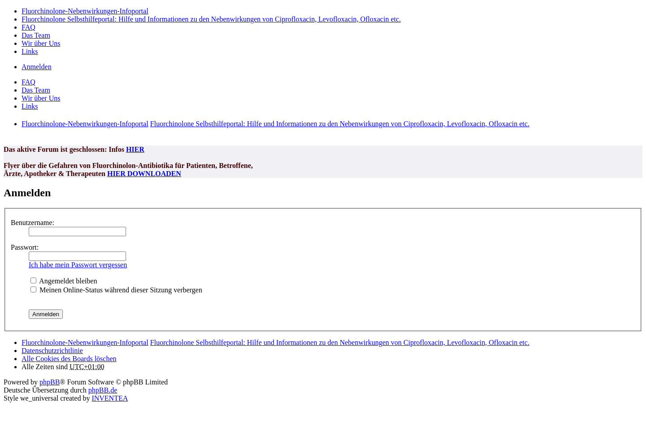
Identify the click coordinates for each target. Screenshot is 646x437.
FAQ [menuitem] (28, 27)
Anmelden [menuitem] (37, 67)
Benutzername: (32, 222)
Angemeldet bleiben (64, 281)
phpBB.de (102, 390)
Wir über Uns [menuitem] (41, 43)
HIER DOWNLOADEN (144, 173)
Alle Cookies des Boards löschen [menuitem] (69, 358)
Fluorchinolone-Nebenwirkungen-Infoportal (85, 342)
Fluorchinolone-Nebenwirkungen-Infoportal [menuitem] (85, 11)
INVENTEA (110, 398)
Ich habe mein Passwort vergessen (78, 265)
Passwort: (25, 247)
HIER (135, 149)
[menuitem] (52, 350)
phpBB (49, 382)
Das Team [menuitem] (36, 35)
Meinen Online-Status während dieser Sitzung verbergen (116, 290)
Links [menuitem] (30, 51)
